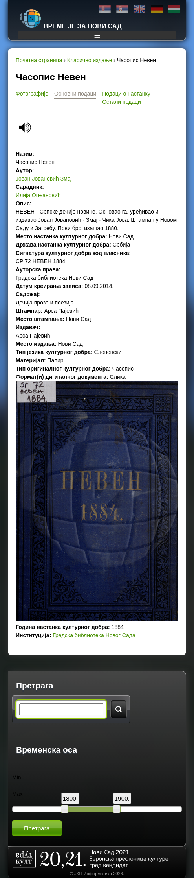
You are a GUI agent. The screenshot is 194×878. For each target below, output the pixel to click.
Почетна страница (39, 60)
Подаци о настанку (126, 93)
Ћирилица (105, 9)
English (139, 9)
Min (16, 777)
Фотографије (32, 93)
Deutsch (157, 9)
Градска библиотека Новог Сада (94, 635)
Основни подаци (75, 93)
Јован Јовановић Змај (44, 178)
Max (17, 794)
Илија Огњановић (38, 195)
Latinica (122, 9)
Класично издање (89, 60)
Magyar (174, 9)
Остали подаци (121, 102)
